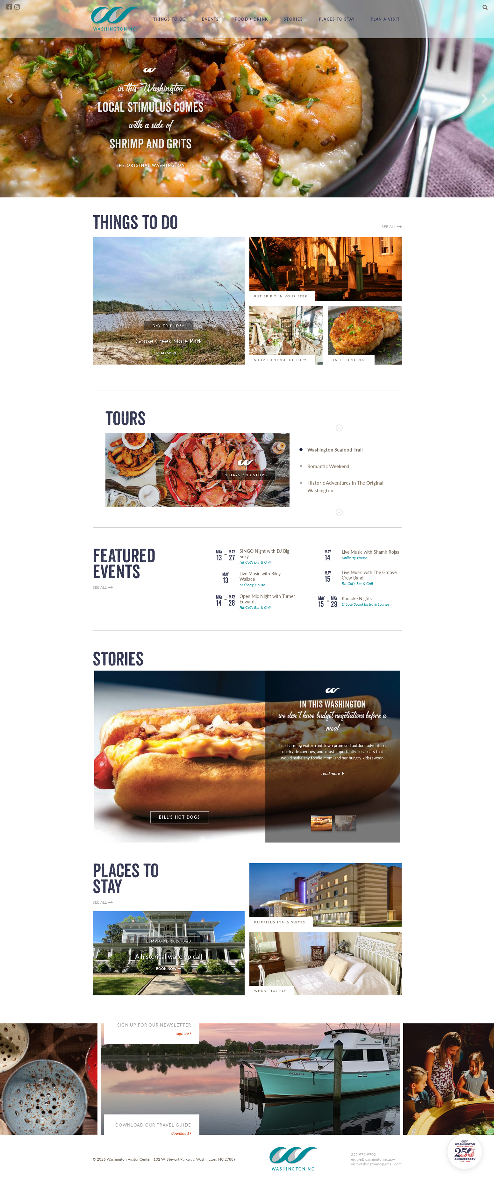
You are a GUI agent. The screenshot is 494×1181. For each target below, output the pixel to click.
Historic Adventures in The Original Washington (345, 486)
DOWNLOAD (181, 1133)
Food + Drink (251, 19)
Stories (293, 19)
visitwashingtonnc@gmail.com (376, 1164)
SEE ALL (392, 226)
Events (210, 19)
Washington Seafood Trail (335, 449)
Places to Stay (337, 19)
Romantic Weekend (328, 466)
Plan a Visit (385, 19)
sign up (183, 1033)
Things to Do (169, 19)
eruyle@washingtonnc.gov (373, 1159)
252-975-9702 (363, 1154)
